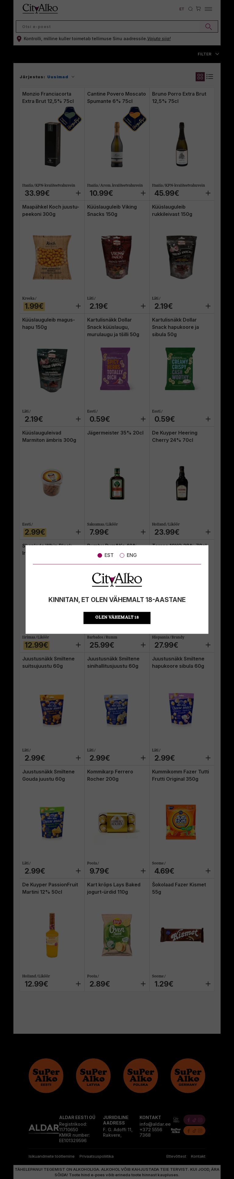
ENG (128, 555)
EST (106, 555)
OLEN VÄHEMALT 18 (117, 618)
